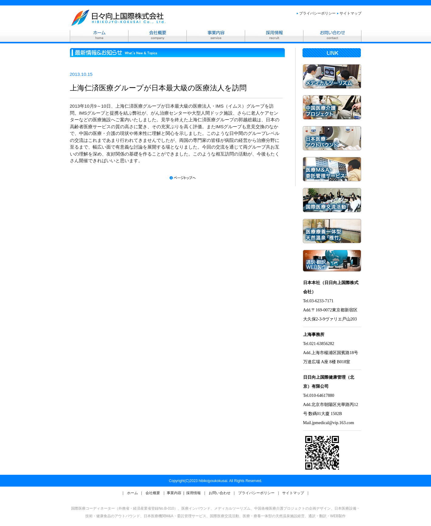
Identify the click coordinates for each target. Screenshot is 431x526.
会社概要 (153, 493)
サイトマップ (350, 13)
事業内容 (174, 493)
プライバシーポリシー (317, 13)
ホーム (133, 493)
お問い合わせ (220, 493)
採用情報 (194, 493)
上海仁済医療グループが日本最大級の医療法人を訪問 (158, 88)
